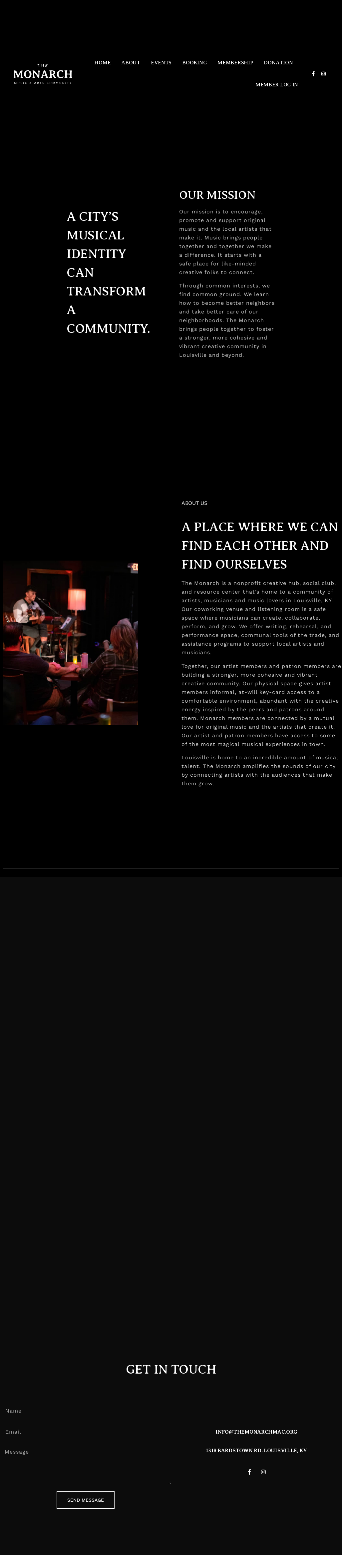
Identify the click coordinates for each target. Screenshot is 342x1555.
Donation (278, 63)
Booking (194, 63)
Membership (235, 63)
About (130, 63)
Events (161, 63)
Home (102, 63)
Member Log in (276, 85)
